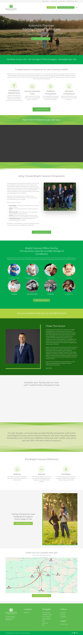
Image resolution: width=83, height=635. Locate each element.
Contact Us (45, 623)
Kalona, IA (26, 612)
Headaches (69, 294)
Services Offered (46, 616)
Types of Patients (46, 618)
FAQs (43, 621)
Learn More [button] (49, 368)
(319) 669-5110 (9, 619)
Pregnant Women (32, 278)
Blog (43, 625)
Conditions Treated (47, 614)
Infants (69, 278)
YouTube (63, 614)
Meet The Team (46, 612)
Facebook (63, 612)
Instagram (63, 616)
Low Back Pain (14, 278)
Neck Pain (50, 278)
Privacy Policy (64, 624)
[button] (76, 7)
